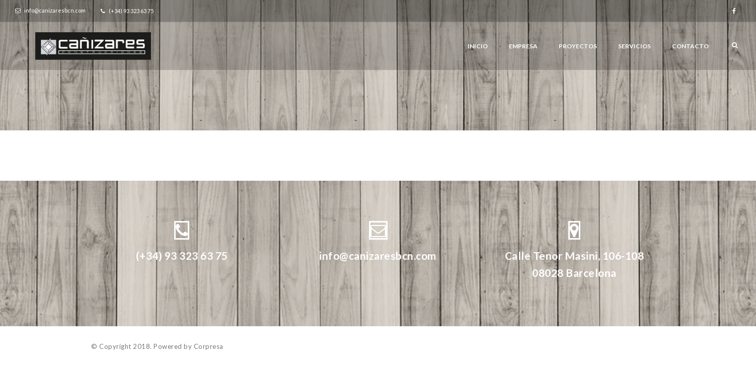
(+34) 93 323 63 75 (182, 255)
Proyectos (578, 46)
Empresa (523, 46)
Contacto (690, 46)
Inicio (478, 46)
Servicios (634, 46)
